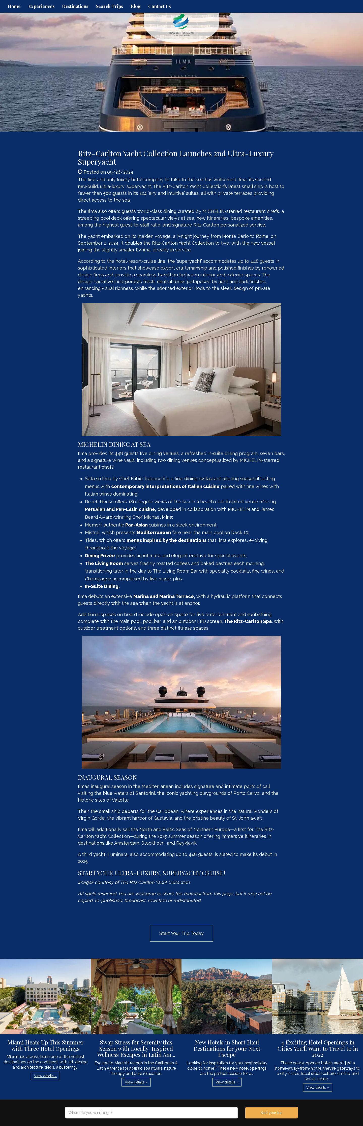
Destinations (75, 6)
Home (14, 6)
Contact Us (159, 6)
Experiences (41, 6)
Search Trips (109, 6)
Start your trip (272, 1113)
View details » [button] (45, 1076)
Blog (136, 6)
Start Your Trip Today (181, 933)
